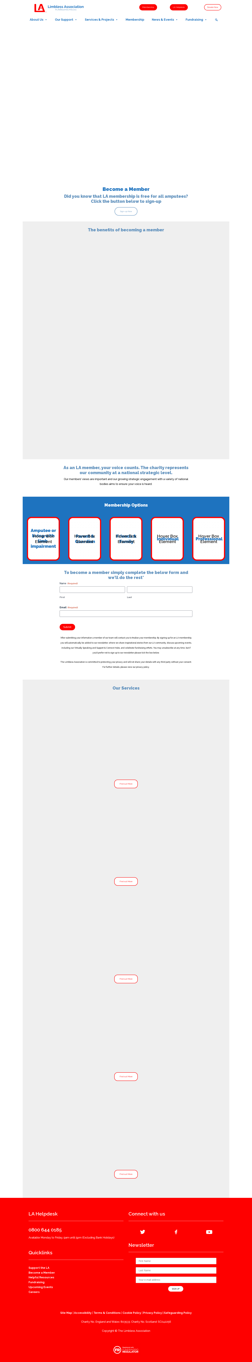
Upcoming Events (41, 1287)
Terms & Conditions (107, 1312)
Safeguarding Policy (178, 1312)
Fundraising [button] (196, 19)
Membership (135, 19)
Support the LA (39, 1267)
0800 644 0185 (45, 1230)
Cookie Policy (132, 1312)
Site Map (66, 1312)
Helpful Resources (41, 1277)
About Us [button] (38, 19)
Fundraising (37, 1282)
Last (129, 597)
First (62, 597)
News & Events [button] (165, 19)
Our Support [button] (66, 19)
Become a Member (42, 1272)
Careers (34, 1292)
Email (69, 607)
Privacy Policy (152, 1312)
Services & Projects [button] (101, 19)
